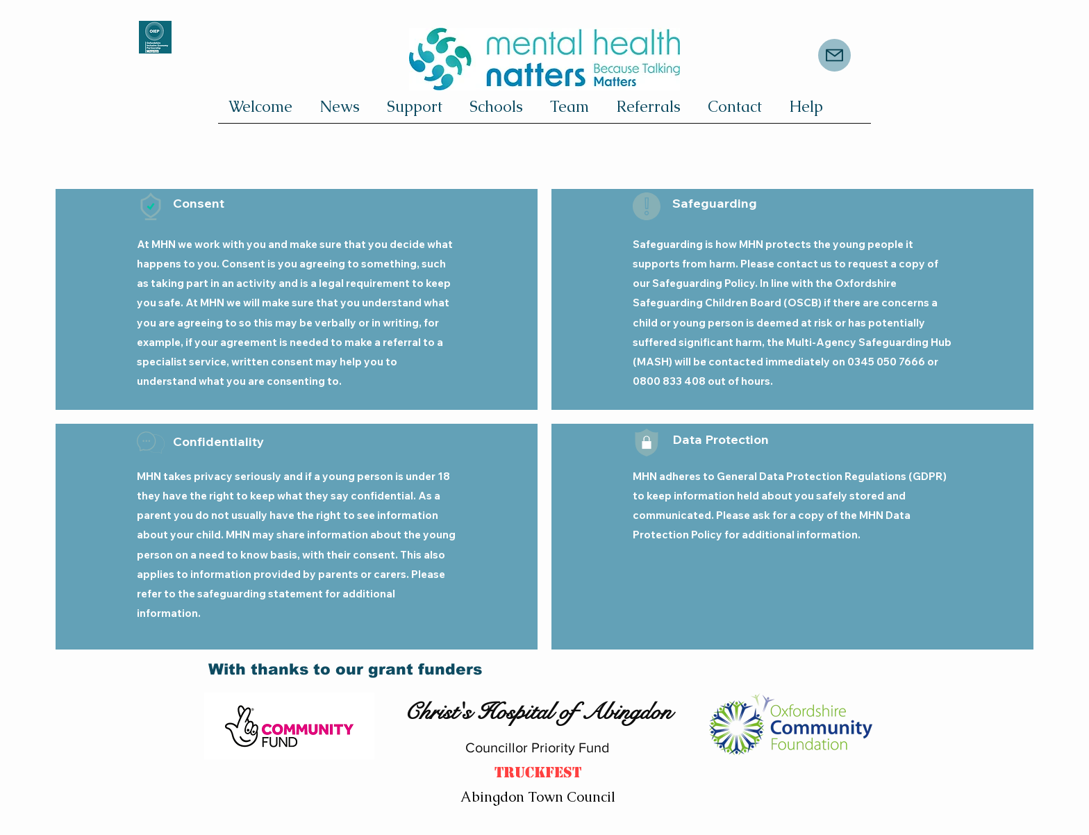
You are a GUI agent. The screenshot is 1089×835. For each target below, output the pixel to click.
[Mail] (834, 55)
